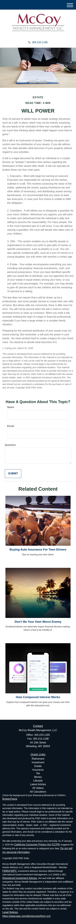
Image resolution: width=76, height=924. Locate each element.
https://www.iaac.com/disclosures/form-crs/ (26, 916)
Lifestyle (38, 780)
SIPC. (14, 871)
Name (10, 407)
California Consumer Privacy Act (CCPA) (37, 844)
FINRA (6, 871)
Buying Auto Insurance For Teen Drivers (38, 549)
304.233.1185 (38, 42)
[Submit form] (13, 473)
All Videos (38, 788)
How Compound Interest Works (38, 697)
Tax (38, 773)
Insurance (38, 769)
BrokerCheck (9, 799)
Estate (38, 766)
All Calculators (38, 791)
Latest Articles (38, 784)
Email (10, 426)
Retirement (38, 758)
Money (38, 777)
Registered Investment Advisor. (20, 878)
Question (10, 445)
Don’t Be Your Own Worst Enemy (38, 621)
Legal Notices (10, 912)
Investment (38, 762)
